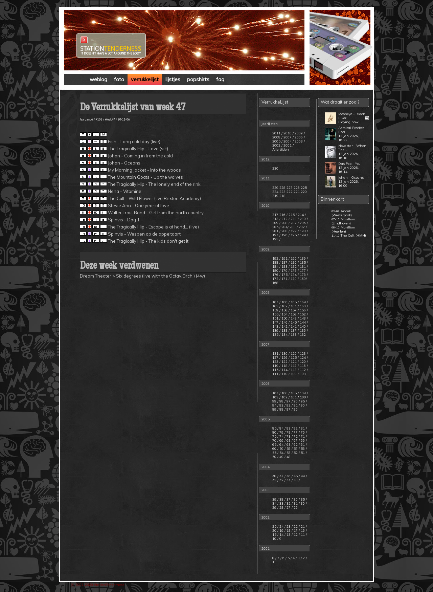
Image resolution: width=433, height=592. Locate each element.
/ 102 (283, 397)
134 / (285, 334)
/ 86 (295, 409)
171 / (285, 279)
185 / (304, 262)
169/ (303, 279)
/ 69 (280, 440)
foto (119, 79)
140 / (304, 326)
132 (303, 334)
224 (275, 192)
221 (297, 192)
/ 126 (283, 357)
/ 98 (280, 401)
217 (275, 215)
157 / (295, 310)
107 (275, 393)
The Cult (348, 235)
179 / (285, 270)
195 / (295, 235)
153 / (295, 314)
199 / (295, 231)
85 (274, 428)
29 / (275, 507)
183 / (285, 266)
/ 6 (283, 558)
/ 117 (293, 366)
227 (290, 187)
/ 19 (280, 530)
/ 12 (295, 534)
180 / (276, 270)
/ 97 (287, 401)
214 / (302, 215)
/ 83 (287, 428)
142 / (285, 326)
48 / (275, 476)
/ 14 (280, 534)
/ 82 (295, 428)
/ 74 (280, 436)
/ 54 (280, 453)
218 (282, 196)
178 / (295, 270)
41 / (290, 480)
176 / (276, 274)
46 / (290, 476)
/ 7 (277, 558)
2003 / (300, 141)
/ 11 (302, 534)
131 (275, 353)
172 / (276, 279)
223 (282, 192)
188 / (276, 262)
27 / (290, 507)
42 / (282, 480)
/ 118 (283, 366)
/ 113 (293, 370)
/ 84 (280, 428)
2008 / (277, 137)
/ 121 (293, 361)
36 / (297, 499)
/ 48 (287, 457)
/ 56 (302, 448)
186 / (295, 262)
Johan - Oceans (351, 177)
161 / (295, 306)
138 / (285, 330)
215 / (293, 215)
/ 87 (287, 409)
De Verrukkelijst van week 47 (132, 108)
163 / (276, 306)
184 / (276, 266)
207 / (295, 223)
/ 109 (293, 374)
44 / (304, 476)
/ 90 (302, 405)
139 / (276, 330)
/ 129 (293, 353)
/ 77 (295, 432)
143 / (276, 326)
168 (275, 283)
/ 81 (302, 428)
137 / (295, 330)
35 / (304, 499)
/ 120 (302, 361)
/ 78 (287, 432)
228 (282, 187)
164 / (304, 302)
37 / (290, 499)
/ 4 (293, 558)
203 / (294, 227)
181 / (304, 266)
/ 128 (302, 353)
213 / (276, 219)
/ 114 (283, 370)
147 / (276, 322)
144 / (304, 322)
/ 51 (302, 453)
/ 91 (295, 405)
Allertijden (280, 149)
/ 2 (303, 558)
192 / (276, 258)
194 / (304, 235)
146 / (285, 322)
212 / (285, 219)
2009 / (300, 133)
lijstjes (172, 79)
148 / (304, 318)
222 (290, 192)
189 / (304, 258)
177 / (304, 270)
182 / (295, 266)
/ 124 (302, 357)
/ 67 (295, 440)
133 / (295, 334)
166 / (285, 302)
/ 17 (295, 530)
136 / (304, 330)
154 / (285, 314)
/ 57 (295, 448)
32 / (290, 503)
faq (220, 79)
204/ (285, 227)
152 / (304, 314)
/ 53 (287, 453)
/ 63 (287, 444)
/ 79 (280, 432)
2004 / (288, 141)
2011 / (277, 133)
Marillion (348, 219)
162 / (285, 306)
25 (274, 526)
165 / (295, 302)
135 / (276, 334)
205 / (276, 227)
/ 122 (283, 361)
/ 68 (287, 440)
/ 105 (293, 393)
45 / (297, 476)
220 (304, 192)
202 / (303, 227)
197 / (276, 235)
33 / (282, 503)
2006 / (300, 137)
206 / (304, 223)
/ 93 (280, 405)
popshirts (198, 79)
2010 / (288, 133)
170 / (295, 279)
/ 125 (293, 357)
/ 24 (280, 526)
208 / (285, 223)
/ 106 (283, 393)
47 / (282, 476)
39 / (275, 499)
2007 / (288, 137)
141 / (295, 326)
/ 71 (302, 436)
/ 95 (302, 401)
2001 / (288, 145)
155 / (276, 314)
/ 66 (302, 440)
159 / (276, 310)
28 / (282, 507)
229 (275, 187)
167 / (276, 302)
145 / (295, 322)
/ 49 (280, 457)
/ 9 (279, 538)
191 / (285, 258)
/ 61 (302, 444)
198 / (304, 231)
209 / (276, 223)
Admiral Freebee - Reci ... (352, 130)
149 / (295, 318)
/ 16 (302, 530)
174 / (295, 274)
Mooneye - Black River (351, 116)
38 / (282, 499)
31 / (297, 503)
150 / (285, 318)
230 (275, 168)
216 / (283, 215)
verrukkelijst (145, 79)
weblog (98, 79)
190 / (295, 258)
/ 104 (302, 393)
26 (296, 507)
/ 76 (302, 432)
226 (297, 187)
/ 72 (295, 436)
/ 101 (293, 397)
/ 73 (287, 436)
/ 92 (287, 405)
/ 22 (295, 526)
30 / (304, 503)
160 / (304, 306)
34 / (275, 503)
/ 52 (295, 453)
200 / (285, 231)
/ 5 (288, 558)
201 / (276, 231)
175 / (285, 274)
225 (304, 187)
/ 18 (288, 530)
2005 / (277, 141)
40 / (297, 480)
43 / (275, 480)
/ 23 (288, 526)
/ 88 (280, 409)
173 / (304, 274)
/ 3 (298, 558)
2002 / (277, 145)
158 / (285, 310)
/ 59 (280, 448)
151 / (276, 318)
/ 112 (302, 370)
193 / (276, 239)
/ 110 (283, 374)
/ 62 (295, 444)
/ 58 (287, 448)
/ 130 (283, 353)
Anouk (346, 211)
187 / (285, 262)
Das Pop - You (349, 163)
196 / (285, 235)
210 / (304, 219)
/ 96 (295, 401)
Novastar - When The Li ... (352, 148)
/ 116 (302, 366)
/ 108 (302, 374)
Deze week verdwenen (119, 266)
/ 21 (302, 526)
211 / (295, 219)
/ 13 (288, 534)
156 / (304, 310)
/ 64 (280, 444)
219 (275, 196)
